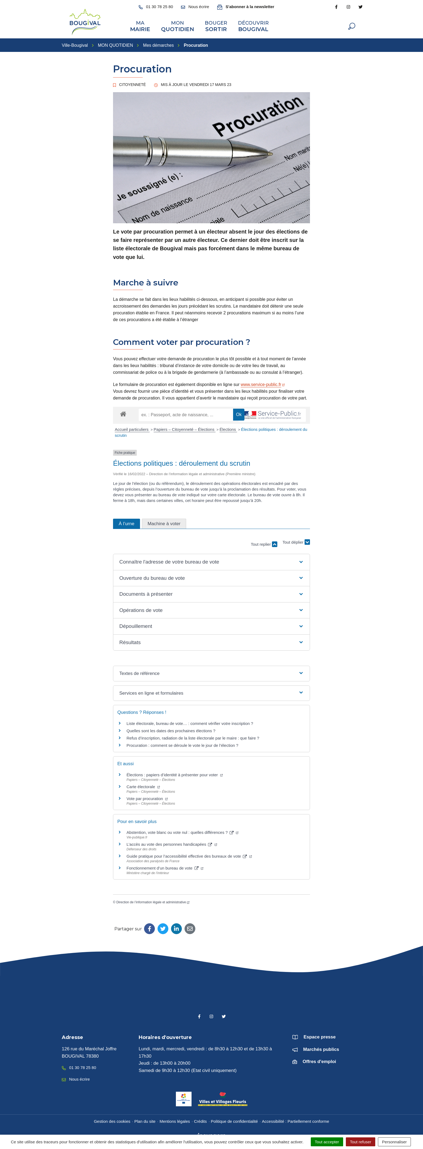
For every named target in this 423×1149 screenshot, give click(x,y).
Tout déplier (296, 541)
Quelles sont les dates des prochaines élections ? (171, 730)
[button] (211, 561)
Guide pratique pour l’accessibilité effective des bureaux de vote (189, 855)
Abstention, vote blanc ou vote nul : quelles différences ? (182, 831)
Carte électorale (143, 785)
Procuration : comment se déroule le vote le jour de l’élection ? (182, 744)
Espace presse (319, 1036)
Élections (228, 428)
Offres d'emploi (319, 1060)
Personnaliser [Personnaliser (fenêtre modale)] (394, 1142)
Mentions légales (174, 1120)
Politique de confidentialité (234, 1120)
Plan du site (144, 1120)
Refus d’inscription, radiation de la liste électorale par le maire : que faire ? (193, 737)
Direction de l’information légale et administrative (152, 901)
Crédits (200, 1120)
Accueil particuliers (132, 428)
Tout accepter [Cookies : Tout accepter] (327, 1142)
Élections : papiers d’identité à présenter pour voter (175, 774)
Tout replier (264, 543)
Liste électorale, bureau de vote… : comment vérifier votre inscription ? (190, 722)
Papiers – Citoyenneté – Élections (185, 428)
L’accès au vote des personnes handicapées (172, 843)
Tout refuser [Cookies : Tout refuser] (360, 1142)
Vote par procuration (147, 797)
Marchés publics (321, 1048)
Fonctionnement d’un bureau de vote (165, 867)
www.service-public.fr (263, 383)
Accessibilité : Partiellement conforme (295, 1120)
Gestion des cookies (112, 1120)
